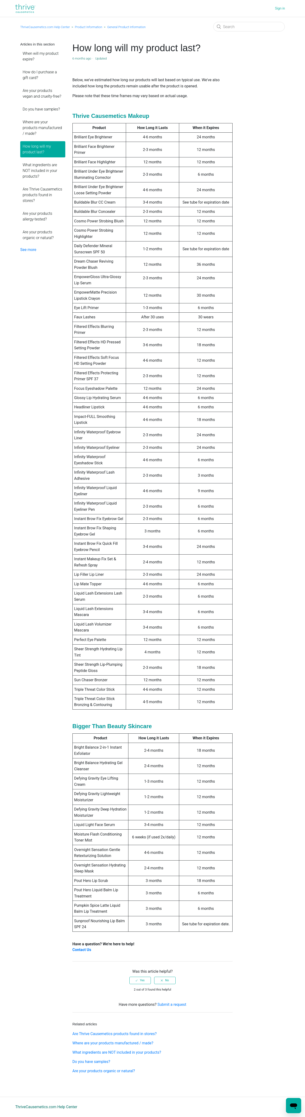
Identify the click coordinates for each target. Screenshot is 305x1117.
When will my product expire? (41, 56)
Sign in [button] (280, 8)
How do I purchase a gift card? (40, 75)
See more (28, 249)
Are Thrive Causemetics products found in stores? (42, 195)
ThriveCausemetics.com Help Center (45, 27)
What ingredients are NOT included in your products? (40, 171)
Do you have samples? (41, 109)
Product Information (88, 27)
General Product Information (126, 27)
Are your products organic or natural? (38, 235)
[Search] (249, 26)
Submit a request (172, 1004)
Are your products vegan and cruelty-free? (42, 93)
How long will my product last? (37, 149)
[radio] (140, 980)
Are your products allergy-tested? (37, 216)
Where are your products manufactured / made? (42, 128)
